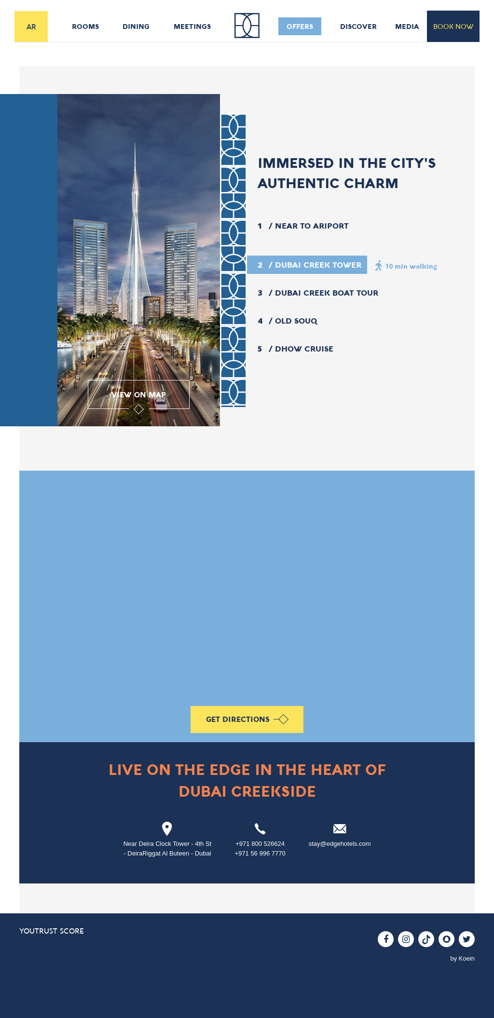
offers (300, 26)
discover (358, 26)
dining (136, 26)
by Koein (462, 958)
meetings (192, 26)
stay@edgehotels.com (340, 843)
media (407, 26)
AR (31, 26)
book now (453, 26)
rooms (85, 26)
